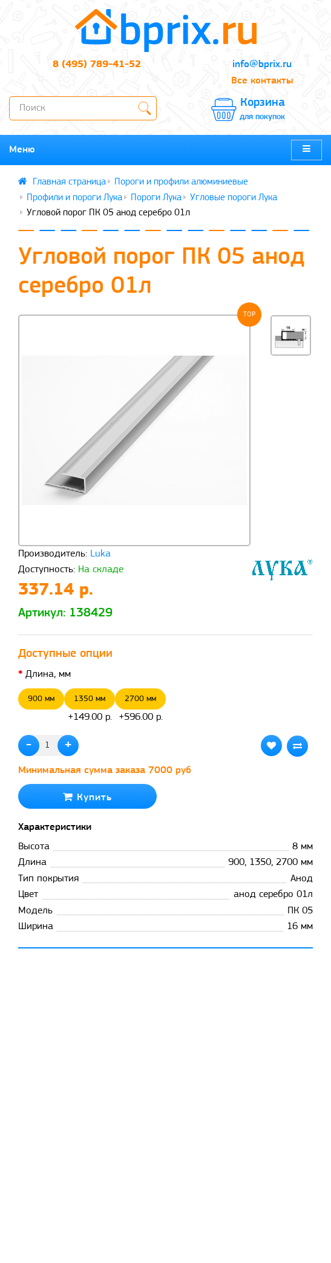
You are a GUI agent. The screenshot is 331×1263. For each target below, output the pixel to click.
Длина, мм (48, 674)
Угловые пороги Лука (233, 198)
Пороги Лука (156, 198)
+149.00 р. (89, 705)
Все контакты (262, 81)
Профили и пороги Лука (74, 198)
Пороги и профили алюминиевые (181, 182)
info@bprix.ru (262, 64)
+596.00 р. (140, 705)
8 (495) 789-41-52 (97, 64)
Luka (100, 554)
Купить (87, 797)
